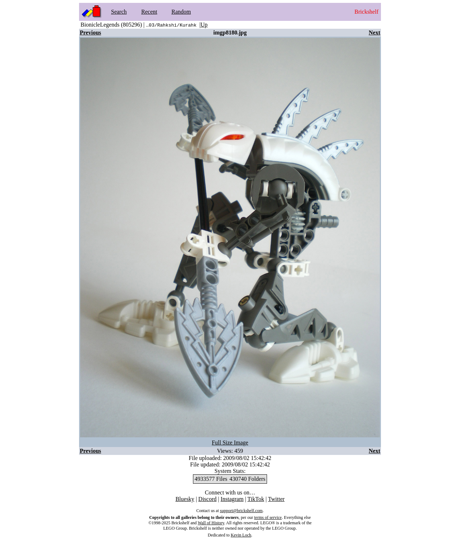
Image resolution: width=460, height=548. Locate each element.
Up (204, 25)
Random (181, 12)
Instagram (232, 499)
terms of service (268, 517)
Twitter (276, 499)
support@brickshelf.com (241, 510)
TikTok (256, 499)
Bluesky (184, 499)
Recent (149, 12)
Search (119, 12)
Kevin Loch (241, 535)
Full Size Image (230, 442)
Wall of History (211, 522)
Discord (207, 499)
